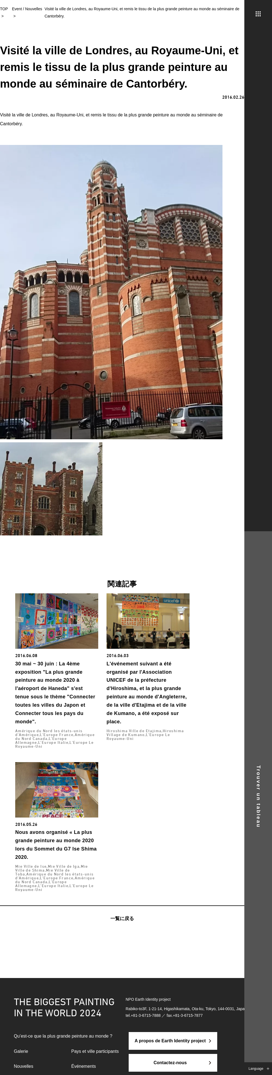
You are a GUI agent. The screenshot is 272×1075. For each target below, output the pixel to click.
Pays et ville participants (95, 1051)
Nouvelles (23, 1066)
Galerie (21, 1051)
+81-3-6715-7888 (146, 1015)
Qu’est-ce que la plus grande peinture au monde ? (63, 1036)
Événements (83, 1066)
